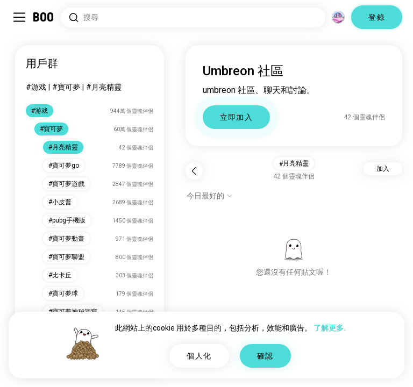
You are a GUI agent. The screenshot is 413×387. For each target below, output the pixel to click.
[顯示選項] (210, 195)
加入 (382, 169)
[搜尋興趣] (193, 17)
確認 (265, 356)
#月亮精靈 (104, 87)
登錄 (376, 17)
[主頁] (43, 17)
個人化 (199, 356)
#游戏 (36, 87)
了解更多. (330, 328)
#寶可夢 (66, 87)
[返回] (194, 171)
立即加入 (236, 117)
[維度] (338, 17)
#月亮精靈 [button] (294, 163)
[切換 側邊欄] (19, 17)
